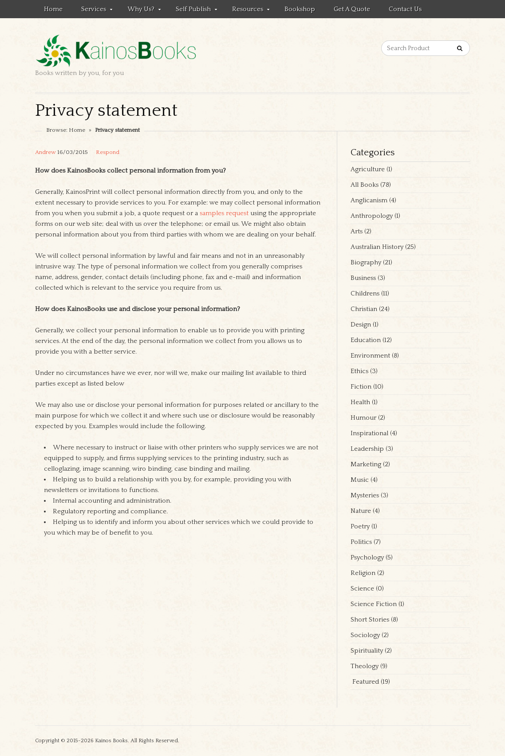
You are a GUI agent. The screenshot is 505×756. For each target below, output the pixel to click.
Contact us (405, 9)
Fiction (361, 386)
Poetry (360, 526)
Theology (365, 666)
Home (53, 9)
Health (360, 402)
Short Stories (370, 619)
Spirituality (367, 650)
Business (363, 278)
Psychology (367, 557)
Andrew (45, 152)
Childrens (365, 293)
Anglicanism (369, 200)
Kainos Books (111, 741)
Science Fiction (374, 604)
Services (92, 10)
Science (362, 588)
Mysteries (365, 495)
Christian (364, 309)
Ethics (359, 371)
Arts (357, 231)
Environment (370, 355)
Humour (363, 417)
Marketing (366, 464)
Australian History (377, 247)
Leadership (367, 449)
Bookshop (299, 9)
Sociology (365, 635)
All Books (365, 185)
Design (361, 324)
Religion (363, 573)
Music (360, 480)
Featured (365, 681)
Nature (361, 511)
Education (366, 340)
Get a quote (352, 9)
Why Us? (139, 10)
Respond (107, 152)
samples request (224, 213)
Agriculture (368, 169)
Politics (361, 542)
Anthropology (372, 216)
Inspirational (369, 433)
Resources (246, 10)
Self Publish (192, 10)
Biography (366, 262)
